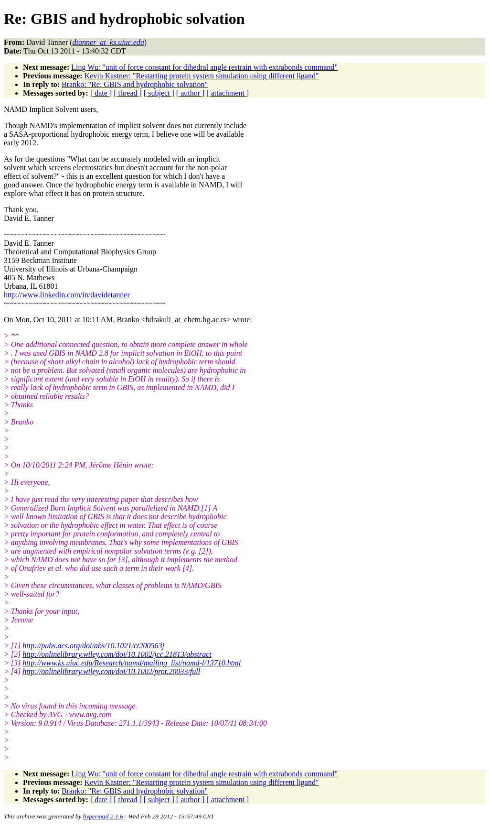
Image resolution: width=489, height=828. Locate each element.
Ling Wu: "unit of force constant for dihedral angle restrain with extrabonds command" (204, 67)
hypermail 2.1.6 (103, 816)
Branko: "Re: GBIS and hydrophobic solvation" (135, 84)
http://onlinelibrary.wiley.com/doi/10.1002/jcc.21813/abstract (117, 654)
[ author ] (190, 93)
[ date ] (101, 93)
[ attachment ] (227, 93)
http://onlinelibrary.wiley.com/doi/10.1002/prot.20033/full (111, 671)
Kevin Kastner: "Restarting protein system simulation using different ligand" (202, 76)
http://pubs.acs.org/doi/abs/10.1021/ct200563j (93, 646)
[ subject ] (159, 93)
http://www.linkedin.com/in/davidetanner (67, 295)
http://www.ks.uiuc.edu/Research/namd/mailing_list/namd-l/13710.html (131, 663)
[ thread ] (128, 93)
